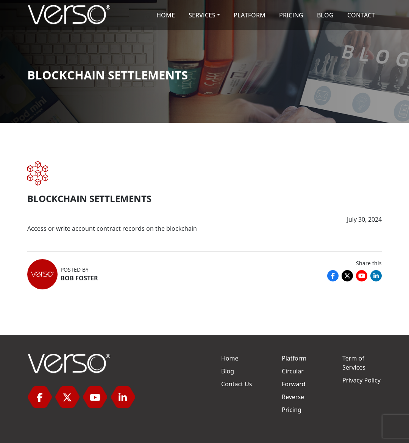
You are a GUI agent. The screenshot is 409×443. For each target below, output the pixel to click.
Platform (294, 358)
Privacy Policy (361, 380)
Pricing (291, 410)
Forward (293, 384)
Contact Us (236, 384)
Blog (227, 371)
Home (230, 358)
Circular (293, 371)
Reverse (293, 397)
